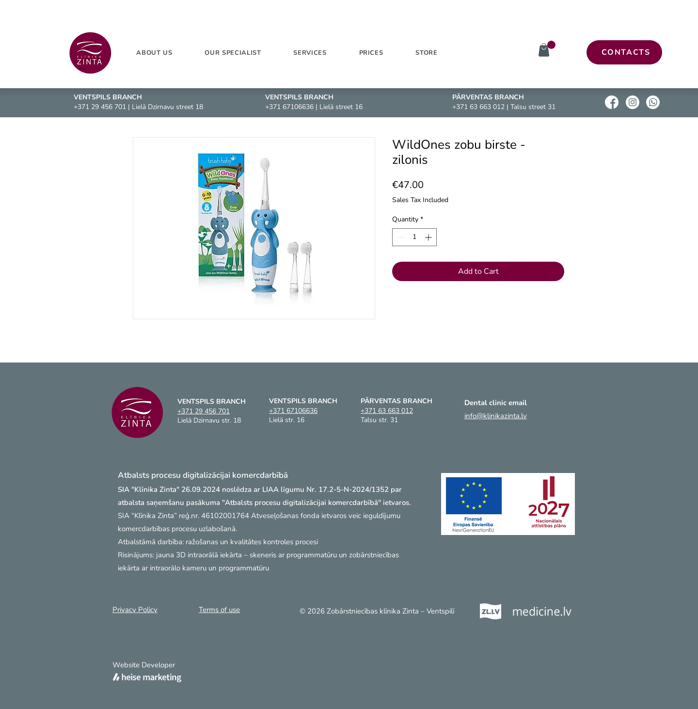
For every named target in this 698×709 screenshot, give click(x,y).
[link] (551, 45)
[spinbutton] (414, 237)
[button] (310, 53)
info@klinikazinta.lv (495, 416)
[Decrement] (400, 237)
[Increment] (429, 237)
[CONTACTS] (624, 52)
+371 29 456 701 (100, 106)
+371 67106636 (289, 106)
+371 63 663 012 (478, 106)
